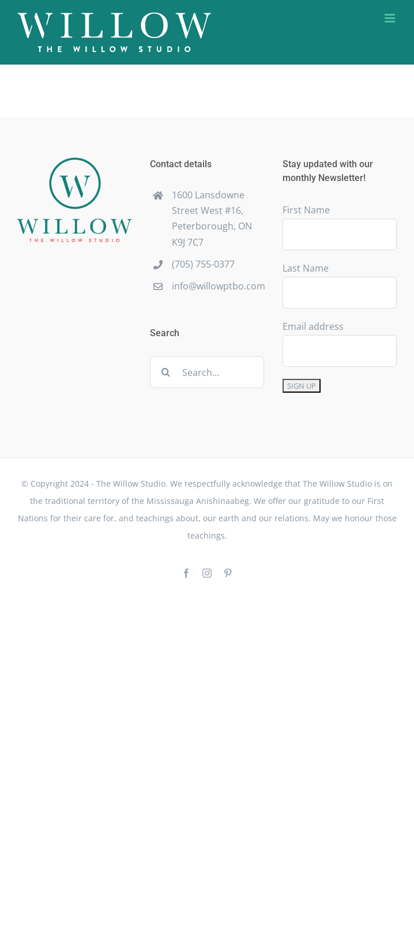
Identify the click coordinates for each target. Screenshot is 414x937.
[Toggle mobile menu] (391, 18)
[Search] (166, 372)
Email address (313, 326)
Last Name (306, 268)
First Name (306, 210)
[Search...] (207, 372)
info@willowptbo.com (218, 286)
